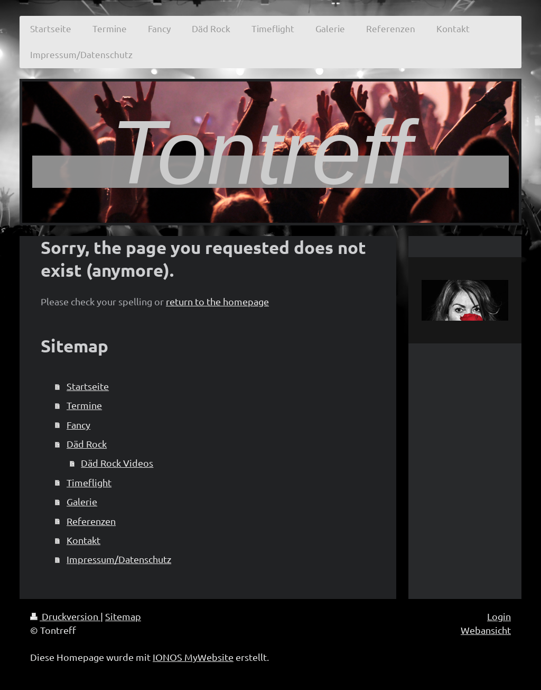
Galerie (82, 501)
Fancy (78, 424)
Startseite (88, 386)
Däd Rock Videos (117, 462)
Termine (84, 405)
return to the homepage (217, 301)
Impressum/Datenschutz (119, 559)
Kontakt (83, 540)
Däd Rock (87, 443)
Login (499, 616)
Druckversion (65, 616)
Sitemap (123, 616)
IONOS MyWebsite (193, 656)
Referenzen (91, 520)
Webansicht (486, 629)
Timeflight (89, 482)
